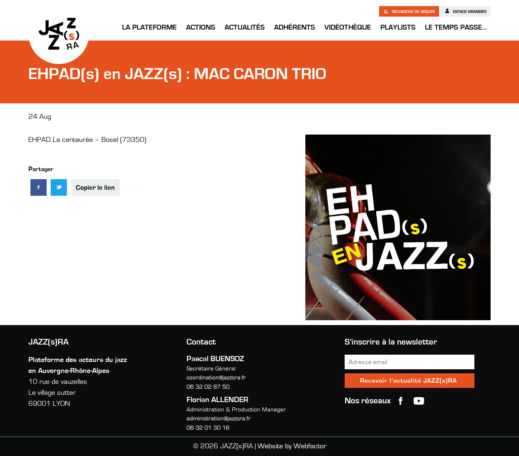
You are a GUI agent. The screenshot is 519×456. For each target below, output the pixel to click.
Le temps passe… (456, 27)
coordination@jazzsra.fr (216, 378)
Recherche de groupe (409, 11)
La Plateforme (149, 27)
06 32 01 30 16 (208, 428)
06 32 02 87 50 (208, 387)
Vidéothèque (347, 27)
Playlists (398, 27)
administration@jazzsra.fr (219, 418)
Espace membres (465, 11)
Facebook (400, 401)
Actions (200, 27)
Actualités (245, 27)
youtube (419, 401)
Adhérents (294, 27)
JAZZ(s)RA (58, 33)
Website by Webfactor (291, 446)
